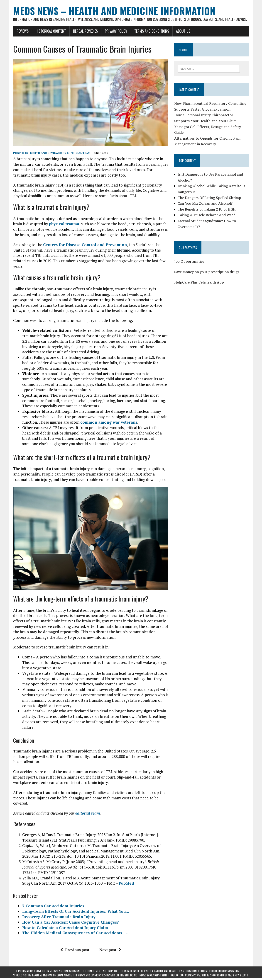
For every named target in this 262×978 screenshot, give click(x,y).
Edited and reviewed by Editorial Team (60, 153)
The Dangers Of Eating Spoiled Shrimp (209, 197)
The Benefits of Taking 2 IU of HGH (207, 209)
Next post (110, 949)
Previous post (74, 949)
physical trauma (64, 223)
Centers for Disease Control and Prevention (85, 244)
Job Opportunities (189, 261)
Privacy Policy (116, 31)
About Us (183, 31)
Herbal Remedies (85, 31)
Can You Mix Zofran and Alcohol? (205, 203)
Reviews (23, 31)
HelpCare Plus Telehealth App (199, 282)
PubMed (126, 883)
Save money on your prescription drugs (206, 271)
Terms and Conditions (151, 31)
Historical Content (51, 31)
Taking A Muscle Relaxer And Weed (206, 214)
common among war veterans (108, 422)
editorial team (87, 813)
